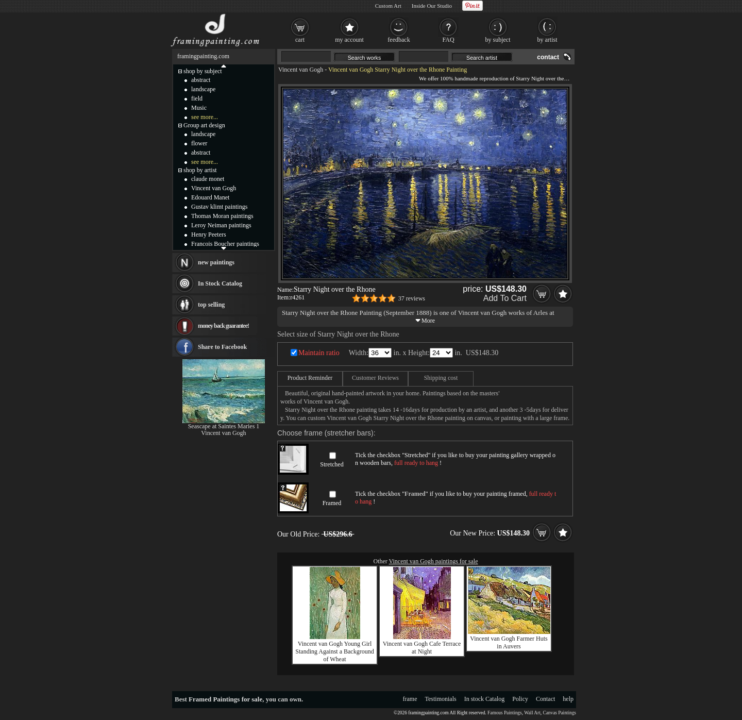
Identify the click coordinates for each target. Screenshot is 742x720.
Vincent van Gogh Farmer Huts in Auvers (509, 642)
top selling (211, 304)
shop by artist (200, 170)
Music (199, 107)
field (197, 98)
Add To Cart (505, 298)
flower (199, 143)
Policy (520, 698)
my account (349, 39)
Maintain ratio (319, 353)
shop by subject (202, 71)
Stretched (331, 464)
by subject (498, 39)
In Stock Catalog (220, 283)
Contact (545, 698)
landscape (203, 89)
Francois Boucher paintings (225, 243)
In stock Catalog (484, 698)
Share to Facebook (222, 346)
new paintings (216, 262)
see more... (204, 117)
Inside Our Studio (432, 6)
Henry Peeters (208, 234)
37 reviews (411, 298)
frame (410, 698)
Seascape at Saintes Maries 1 (224, 426)
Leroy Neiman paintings (221, 225)
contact (548, 57)
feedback (398, 39)
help (568, 698)
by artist (547, 39)
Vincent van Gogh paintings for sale (433, 561)
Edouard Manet (210, 197)
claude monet (207, 178)
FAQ (448, 39)
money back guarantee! (223, 325)
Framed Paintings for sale (225, 699)
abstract (200, 79)
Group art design (204, 125)
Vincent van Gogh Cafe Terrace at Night (422, 647)
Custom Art (388, 6)
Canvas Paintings (559, 712)
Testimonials (441, 698)
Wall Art (532, 712)
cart (300, 39)
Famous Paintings (504, 712)
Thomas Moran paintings (222, 216)
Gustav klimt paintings (219, 206)
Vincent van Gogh (300, 69)
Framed (332, 503)
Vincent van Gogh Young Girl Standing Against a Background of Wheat (334, 651)
